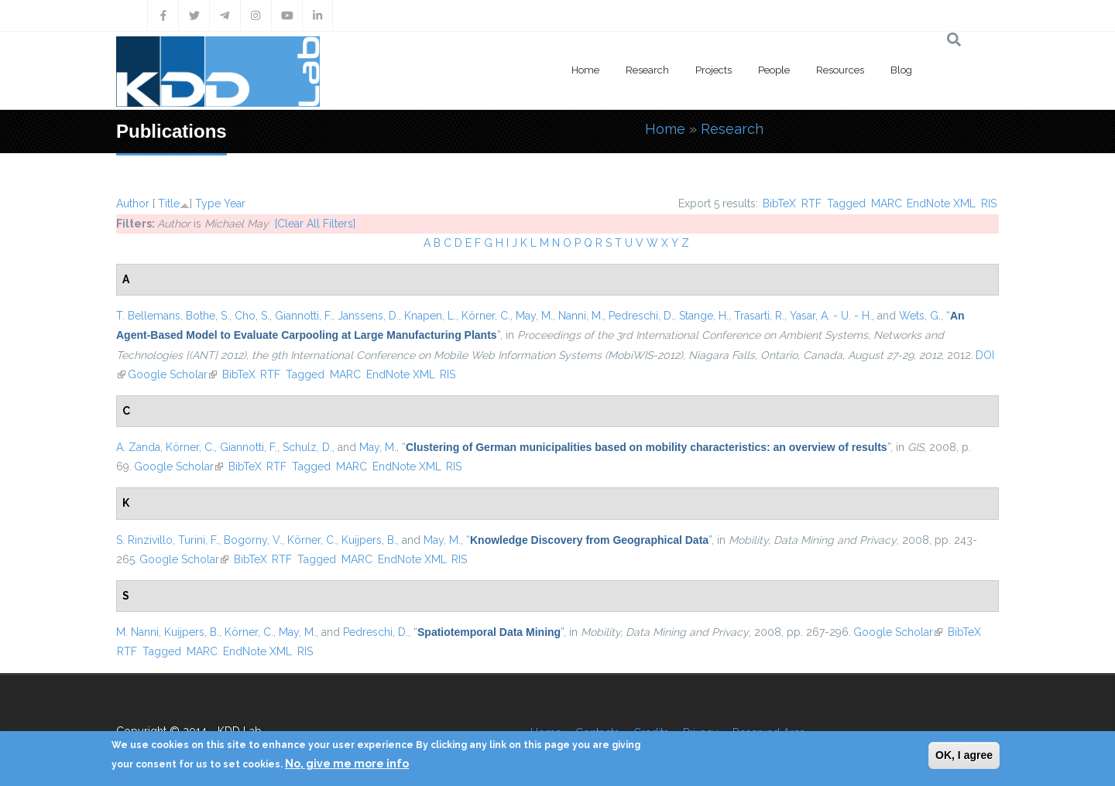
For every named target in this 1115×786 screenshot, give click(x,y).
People (774, 70)
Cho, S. (252, 315)
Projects (713, 70)
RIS (989, 203)
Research (647, 70)
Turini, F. (198, 540)
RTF (811, 203)
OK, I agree (964, 755)
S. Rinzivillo (144, 540)
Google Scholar (172, 374)
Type (208, 203)
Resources (840, 70)
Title (169, 203)
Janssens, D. (368, 315)
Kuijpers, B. (368, 540)
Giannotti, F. (303, 315)
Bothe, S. (207, 315)
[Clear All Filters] (315, 223)
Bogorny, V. (253, 540)
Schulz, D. (307, 447)
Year (234, 203)
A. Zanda (138, 447)
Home (585, 70)
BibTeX (779, 203)
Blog (901, 70)
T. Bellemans (148, 315)
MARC (886, 203)
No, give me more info (347, 763)
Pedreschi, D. (641, 315)
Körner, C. (485, 315)
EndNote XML (941, 203)
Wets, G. (920, 315)
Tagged (846, 203)
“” (646, 447)
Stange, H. (704, 315)
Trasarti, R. (759, 315)
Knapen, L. (430, 315)
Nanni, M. (580, 315)
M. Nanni (137, 632)
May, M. (534, 315)
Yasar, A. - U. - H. (831, 315)
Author (132, 203)
